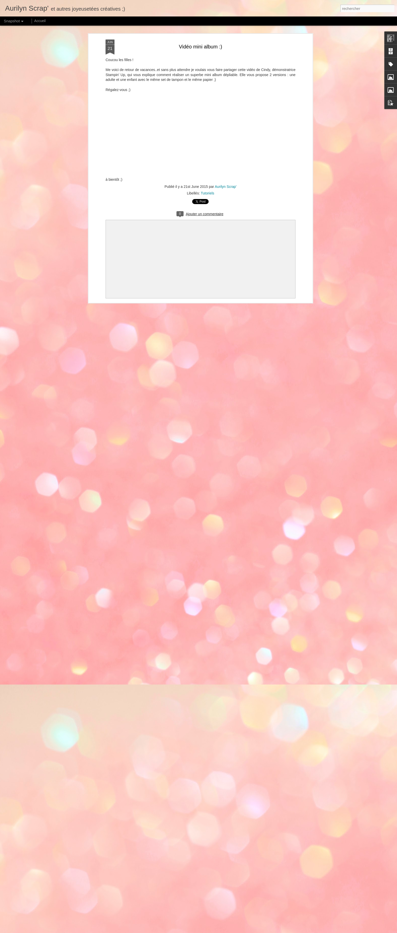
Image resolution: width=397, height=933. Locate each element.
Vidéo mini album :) (200, 46)
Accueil (40, 21)
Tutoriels (207, 193)
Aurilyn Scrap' (225, 187)
